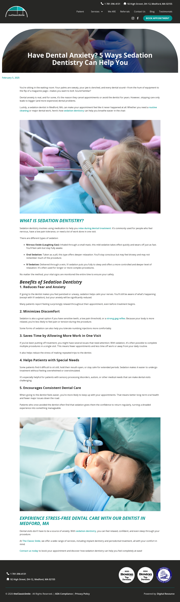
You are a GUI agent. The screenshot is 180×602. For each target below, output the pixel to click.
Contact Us (139, 11)
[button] (96, 11)
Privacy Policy (82, 593)
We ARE (112, 11)
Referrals (125, 11)
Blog (152, 11)
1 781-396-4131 (112, 3)
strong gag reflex (116, 318)
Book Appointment (157, 18)
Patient (80, 11)
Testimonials (165, 11)
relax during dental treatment (94, 228)
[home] (17, 11)
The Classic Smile (31, 540)
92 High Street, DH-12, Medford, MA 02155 (149, 3)
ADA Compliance (64, 593)
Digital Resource (165, 593)
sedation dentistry (74, 110)
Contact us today (29, 550)
